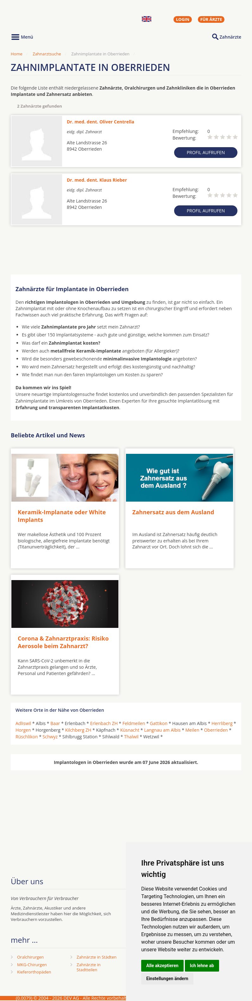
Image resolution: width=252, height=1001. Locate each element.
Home (16, 54)
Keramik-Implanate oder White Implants (62, 515)
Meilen (192, 730)
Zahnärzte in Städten (97, 957)
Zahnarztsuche (47, 54)
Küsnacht (129, 730)
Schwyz (50, 737)
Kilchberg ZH (78, 730)
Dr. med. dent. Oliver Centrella (100, 122)
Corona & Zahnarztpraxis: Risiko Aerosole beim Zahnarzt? (63, 642)
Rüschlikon (27, 737)
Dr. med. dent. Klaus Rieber (97, 180)
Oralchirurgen (30, 957)
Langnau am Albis (162, 730)
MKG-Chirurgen (32, 964)
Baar (55, 723)
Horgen (23, 730)
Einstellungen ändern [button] (167, 978)
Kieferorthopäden (34, 972)
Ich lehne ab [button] (202, 965)
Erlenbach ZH (104, 723)
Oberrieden (216, 730)
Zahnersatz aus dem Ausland (173, 512)
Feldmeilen (134, 723)
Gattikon (158, 723)
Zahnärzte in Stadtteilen (89, 967)
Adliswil (23, 723)
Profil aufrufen (206, 152)
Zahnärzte (230, 37)
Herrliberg (221, 723)
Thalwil (131, 737)
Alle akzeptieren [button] (162, 965)
